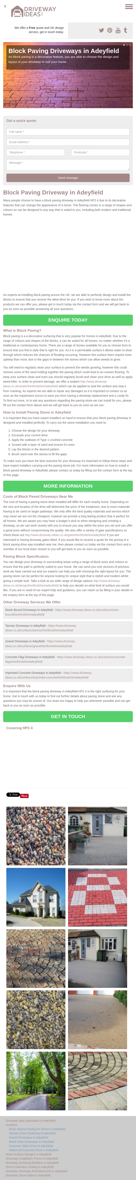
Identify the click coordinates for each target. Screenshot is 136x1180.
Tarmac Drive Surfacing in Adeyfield (32, 1133)
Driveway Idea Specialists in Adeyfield (31, 1120)
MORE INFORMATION (67, 486)
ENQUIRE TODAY (67, 320)
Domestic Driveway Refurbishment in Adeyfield (36, 1171)
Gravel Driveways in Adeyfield (28, 1137)
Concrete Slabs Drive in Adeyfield (31, 1146)
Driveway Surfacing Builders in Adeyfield (32, 1162)
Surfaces (11, 1125)
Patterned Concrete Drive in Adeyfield (33, 1150)
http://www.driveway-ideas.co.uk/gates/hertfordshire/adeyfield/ (65, 535)
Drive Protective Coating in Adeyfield (30, 1167)
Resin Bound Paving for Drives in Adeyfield (37, 1129)
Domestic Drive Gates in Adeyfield (28, 1175)
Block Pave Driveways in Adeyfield (31, 1141)
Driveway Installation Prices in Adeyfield (32, 1158)
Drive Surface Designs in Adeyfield (28, 1154)
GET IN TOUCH (68, 716)
